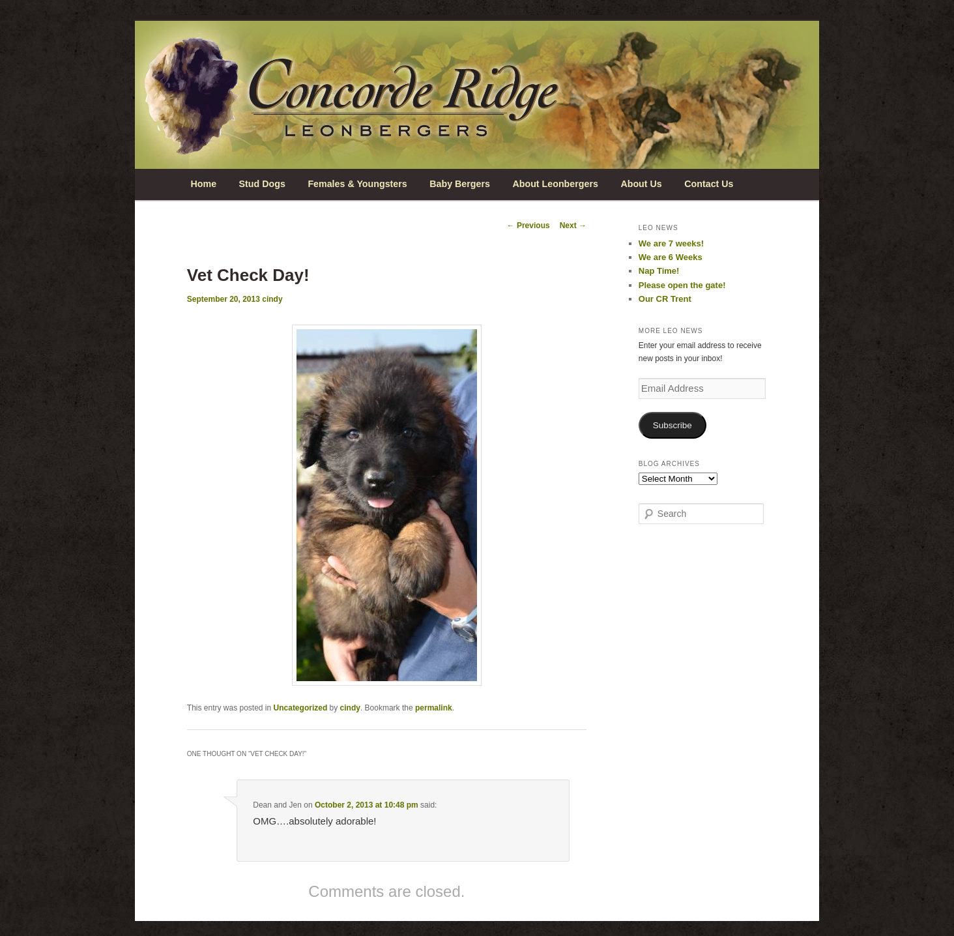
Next (573, 225)
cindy (272, 299)
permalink (433, 707)
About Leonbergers (555, 184)
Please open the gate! (682, 285)
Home (203, 184)
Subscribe (672, 425)
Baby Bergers (459, 184)
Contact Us (708, 184)
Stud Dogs (262, 184)
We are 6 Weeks (670, 257)
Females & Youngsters (357, 184)
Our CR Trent (665, 299)
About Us (640, 184)
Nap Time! (659, 271)
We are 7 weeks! (671, 243)
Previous (528, 225)
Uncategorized (301, 707)
